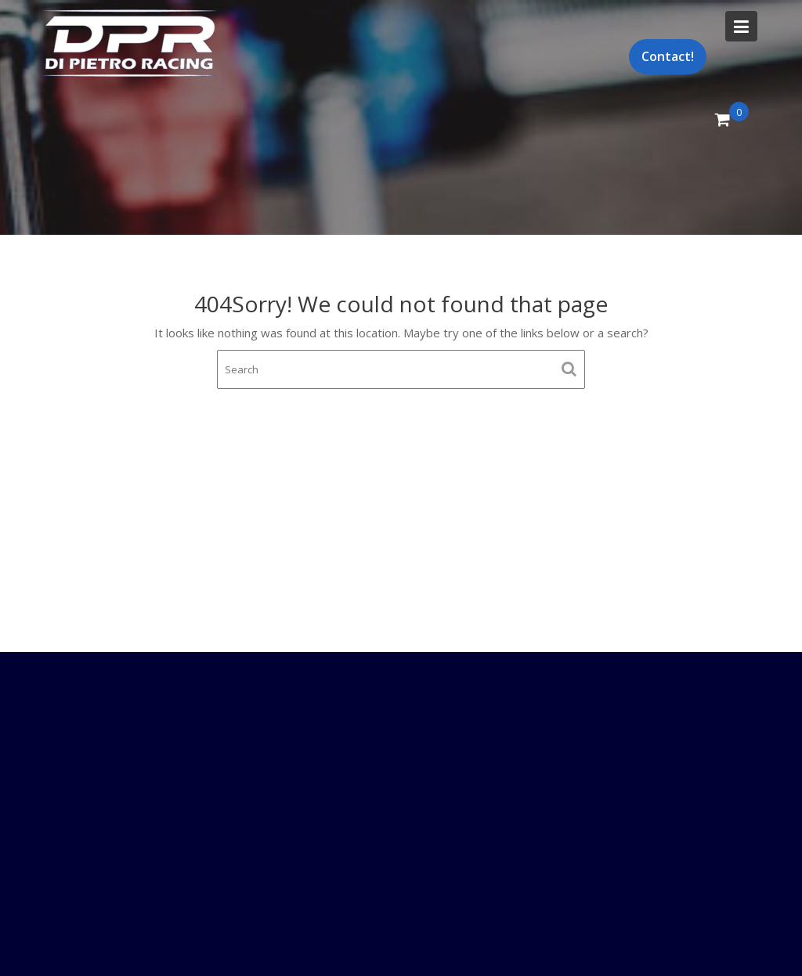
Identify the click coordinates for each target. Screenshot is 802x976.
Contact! (667, 56)
